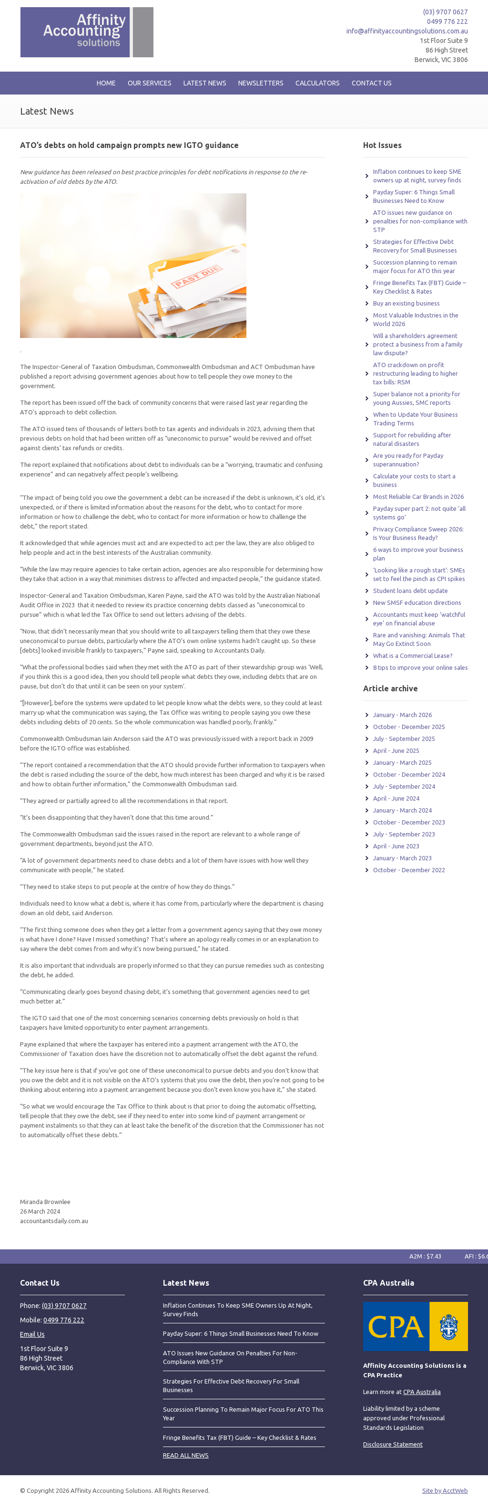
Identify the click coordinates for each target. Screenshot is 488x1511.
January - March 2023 (402, 858)
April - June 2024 (396, 798)
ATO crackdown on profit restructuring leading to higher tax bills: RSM (415, 373)
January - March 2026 (402, 714)
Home (106, 83)
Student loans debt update (410, 590)
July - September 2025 (404, 738)
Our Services (150, 83)
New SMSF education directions (417, 602)
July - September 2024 (404, 786)
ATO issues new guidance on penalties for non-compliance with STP (420, 221)
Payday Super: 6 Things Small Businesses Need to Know (240, 1333)
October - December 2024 (409, 774)
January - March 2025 (402, 762)
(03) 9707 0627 (445, 12)
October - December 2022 (409, 869)
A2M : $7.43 (430, 1256)
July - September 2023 (404, 834)
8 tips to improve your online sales (420, 667)
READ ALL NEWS (186, 1455)
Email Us (32, 1334)
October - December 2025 (409, 726)
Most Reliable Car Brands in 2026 (418, 496)
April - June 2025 (396, 750)
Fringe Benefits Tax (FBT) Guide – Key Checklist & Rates (239, 1437)
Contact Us (372, 83)
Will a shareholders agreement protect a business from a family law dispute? (417, 344)
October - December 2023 (409, 822)
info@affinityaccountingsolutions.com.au (407, 31)
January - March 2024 (402, 810)
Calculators (317, 83)
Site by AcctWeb (445, 1490)
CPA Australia (422, 1391)
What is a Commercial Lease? (413, 655)
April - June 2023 (396, 846)
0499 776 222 (447, 21)
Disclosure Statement (393, 1444)
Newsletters (261, 83)
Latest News (204, 83)
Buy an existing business (406, 303)
